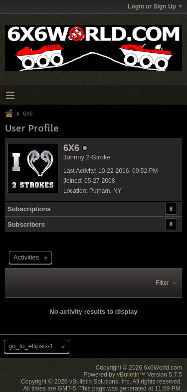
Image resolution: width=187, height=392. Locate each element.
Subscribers (26, 224)
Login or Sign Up (155, 6)
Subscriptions (29, 209)
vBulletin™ (131, 374)
